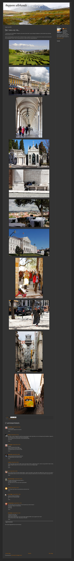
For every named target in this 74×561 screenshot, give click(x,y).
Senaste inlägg (7, 553)
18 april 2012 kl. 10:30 (15, 487)
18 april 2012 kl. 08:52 (15, 462)
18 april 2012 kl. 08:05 (16, 454)
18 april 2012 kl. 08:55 (13, 471)
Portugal (13, 418)
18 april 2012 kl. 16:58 (16, 494)
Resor (15, 418)
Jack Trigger (10, 494)
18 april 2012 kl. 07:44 (15, 434)
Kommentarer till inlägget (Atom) (16, 555)
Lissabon (9, 418)
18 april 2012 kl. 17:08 (17, 503)
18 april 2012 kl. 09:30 (18, 478)
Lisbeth (9, 462)
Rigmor (9, 434)
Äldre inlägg (51, 553)
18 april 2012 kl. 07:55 (16, 444)
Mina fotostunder (11, 478)
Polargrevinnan (11, 503)
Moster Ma (10, 454)
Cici (8, 471)
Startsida (29, 553)
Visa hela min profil (60, 38)
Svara (9, 431)
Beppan (65, 28)
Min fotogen (10, 444)
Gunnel (9, 487)
